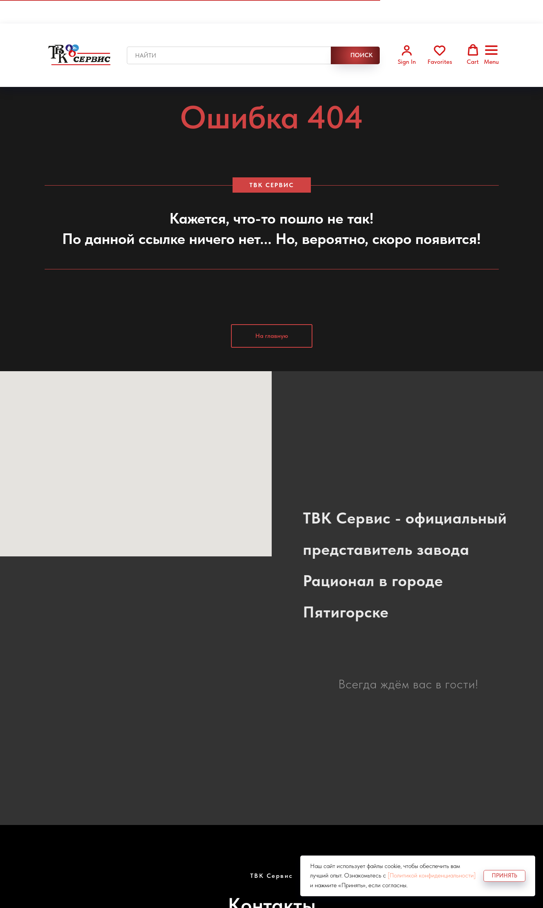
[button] (407, 54)
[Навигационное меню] (491, 55)
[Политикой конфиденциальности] (432, 875)
